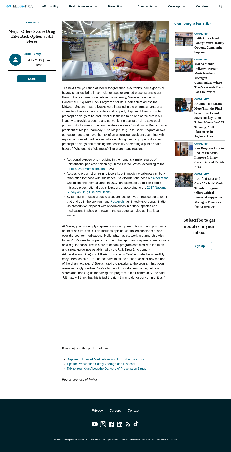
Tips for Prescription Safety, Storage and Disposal (101, 364)
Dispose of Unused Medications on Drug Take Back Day (105, 359)
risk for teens (160, 178)
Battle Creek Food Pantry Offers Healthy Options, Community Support (209, 45)
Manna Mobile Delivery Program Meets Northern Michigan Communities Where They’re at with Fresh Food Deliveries (208, 78)
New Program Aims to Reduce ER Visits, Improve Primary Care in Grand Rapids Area (209, 158)
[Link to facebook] (111, 425)
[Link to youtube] (94, 425)
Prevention (117, 6)
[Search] (221, 6)
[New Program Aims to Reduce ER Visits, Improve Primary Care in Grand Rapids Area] (184, 149)
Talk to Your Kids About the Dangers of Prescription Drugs (106, 368)
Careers (115, 410)
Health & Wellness (83, 6)
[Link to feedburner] (128, 425)
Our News (202, 6)
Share (31, 79)
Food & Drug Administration (86, 168)
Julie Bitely (32, 54)
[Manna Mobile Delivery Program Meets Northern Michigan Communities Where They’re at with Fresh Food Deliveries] (184, 65)
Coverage (176, 6)
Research (117, 201)
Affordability (49, 6)
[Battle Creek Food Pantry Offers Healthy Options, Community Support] (184, 39)
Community (147, 6)
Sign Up (199, 246)
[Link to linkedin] (119, 425)
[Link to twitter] (103, 425)
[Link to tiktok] (136, 425)
